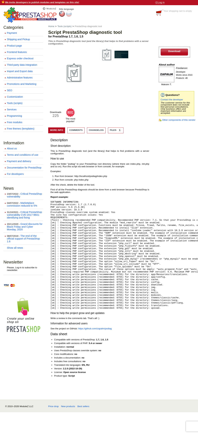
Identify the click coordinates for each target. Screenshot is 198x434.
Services (12, 109)
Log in (161, 2)
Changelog (96, 130)
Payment (12, 33)
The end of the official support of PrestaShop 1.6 (23, 239)
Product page (14, 45)
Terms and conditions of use (22, 154)
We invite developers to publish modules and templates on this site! (42, 2)
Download (174, 51)
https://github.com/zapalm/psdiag (95, 350)
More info (56, 130)
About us (12, 148)
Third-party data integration (22, 64)
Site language (66, 9)
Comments (76, 130)
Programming (14, 115)
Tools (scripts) (14, 103)
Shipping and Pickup (18, 39)
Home (51, 26)
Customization (15, 96)
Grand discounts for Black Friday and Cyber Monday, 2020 (24, 227)
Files (116, 130)
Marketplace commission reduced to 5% (22, 204)
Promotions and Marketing (21, 84)
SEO (9, 90)
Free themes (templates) (20, 128)
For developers (15, 174)
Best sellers (83, 428)
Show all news (15, 247)
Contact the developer (172, 99)
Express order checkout (20, 58)
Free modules (14, 122)
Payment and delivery (19, 161)
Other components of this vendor (178, 120)
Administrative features (20, 77)
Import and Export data (20, 71)
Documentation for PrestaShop (24, 167)
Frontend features (17, 52)
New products (68, 428)
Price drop (53, 428)
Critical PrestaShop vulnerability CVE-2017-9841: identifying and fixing (24, 215)
